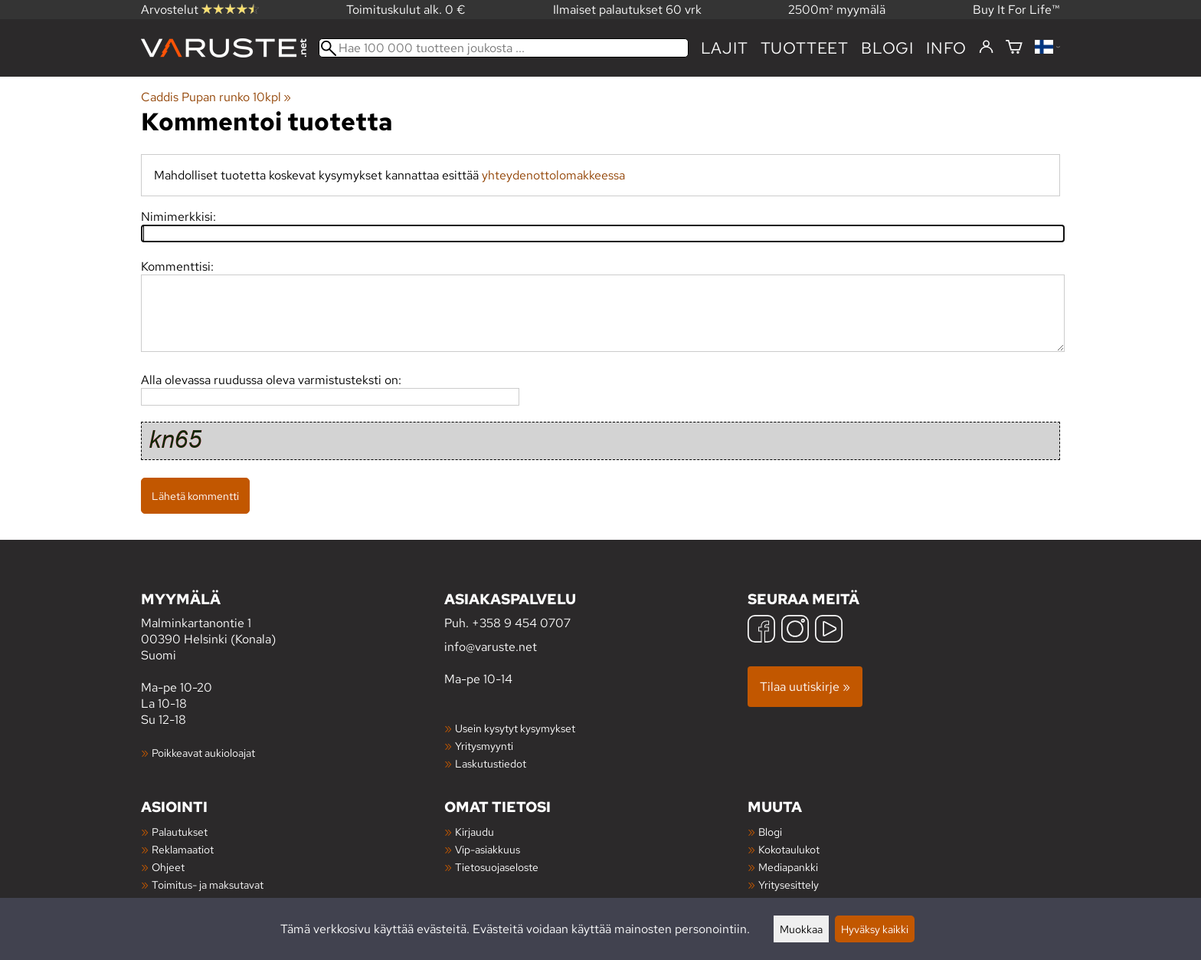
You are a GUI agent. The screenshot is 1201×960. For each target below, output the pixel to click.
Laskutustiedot (490, 763)
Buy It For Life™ (1016, 10)
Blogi (770, 831)
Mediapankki (788, 867)
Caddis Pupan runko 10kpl (216, 97)
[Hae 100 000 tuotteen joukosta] (504, 48)
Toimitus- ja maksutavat (207, 884)
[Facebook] (761, 630)
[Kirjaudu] (986, 47)
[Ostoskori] (1014, 48)
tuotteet (805, 48)
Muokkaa (801, 929)
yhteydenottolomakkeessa (553, 175)
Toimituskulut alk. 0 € (406, 10)
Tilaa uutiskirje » (805, 687)
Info (946, 48)
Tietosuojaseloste (496, 867)
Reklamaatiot (183, 849)
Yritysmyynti (484, 745)
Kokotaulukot (789, 849)
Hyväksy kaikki (874, 929)
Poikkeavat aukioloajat (203, 752)
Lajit (724, 48)
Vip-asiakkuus (487, 849)
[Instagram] (795, 630)
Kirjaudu (474, 831)
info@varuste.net (490, 647)
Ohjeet (168, 867)
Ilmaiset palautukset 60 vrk (627, 10)
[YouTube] (829, 630)
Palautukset (180, 831)
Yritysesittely (788, 884)
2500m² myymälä (836, 10)
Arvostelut (200, 10)
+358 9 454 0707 (521, 623)
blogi (887, 48)
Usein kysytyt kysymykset (515, 728)
